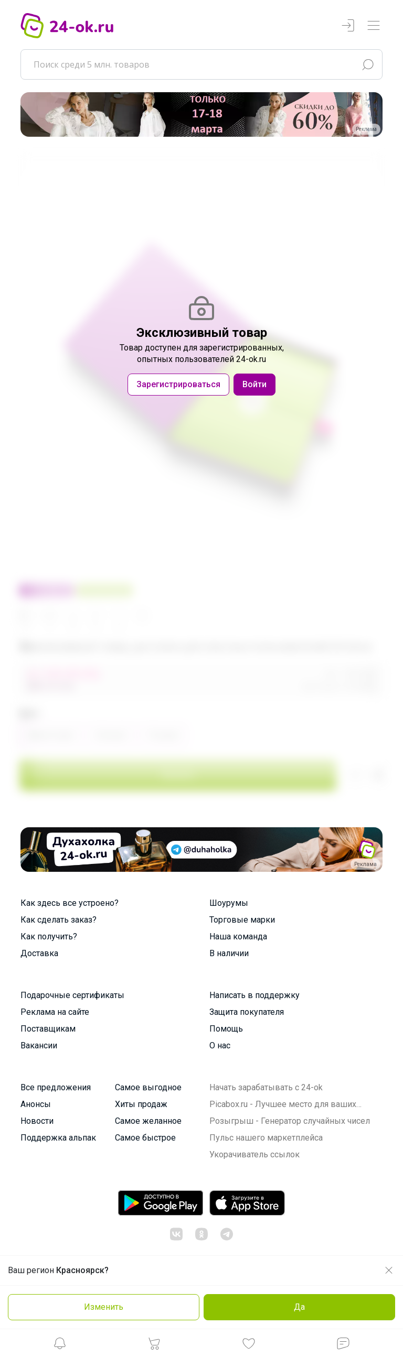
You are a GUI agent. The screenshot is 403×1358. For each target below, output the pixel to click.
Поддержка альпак (58, 1138)
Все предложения (55, 1087)
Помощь (226, 1029)
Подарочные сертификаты (72, 995)
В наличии (229, 953)
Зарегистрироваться (178, 384)
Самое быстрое (145, 1138)
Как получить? (48, 936)
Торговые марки (242, 920)
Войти (254, 384)
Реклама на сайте (54, 1012)
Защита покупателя (246, 1012)
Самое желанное (148, 1121)
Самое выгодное (148, 1087)
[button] (60, 1346)
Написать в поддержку (254, 995)
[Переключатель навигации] (374, 26)
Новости (37, 1121)
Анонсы (35, 1104)
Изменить (103, 1307)
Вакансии (38, 1045)
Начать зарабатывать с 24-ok (266, 1087)
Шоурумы (228, 903)
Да (299, 1307)
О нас (219, 1045)
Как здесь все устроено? (69, 903)
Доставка (39, 953)
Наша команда (238, 936)
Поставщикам (48, 1029)
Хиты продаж (141, 1104)
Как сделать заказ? (58, 920)
